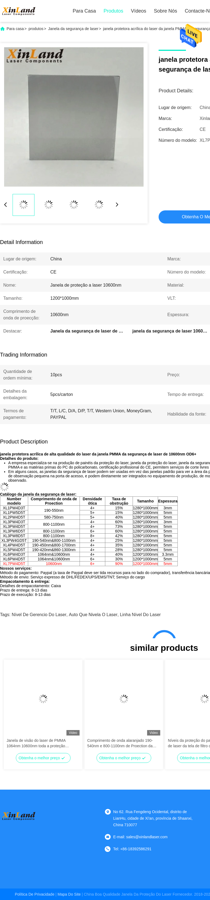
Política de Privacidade (34, 894)
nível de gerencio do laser (39, 614)
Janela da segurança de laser (73, 29)
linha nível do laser (140, 614)
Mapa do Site (69, 894)
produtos (35, 29)
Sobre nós (165, 11)
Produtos (113, 11)
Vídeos (138, 11)
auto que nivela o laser (93, 614)
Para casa (84, 11)
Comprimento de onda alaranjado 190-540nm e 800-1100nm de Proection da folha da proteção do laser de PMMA (120, 743)
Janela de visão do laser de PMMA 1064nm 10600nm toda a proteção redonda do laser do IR (36, 743)
